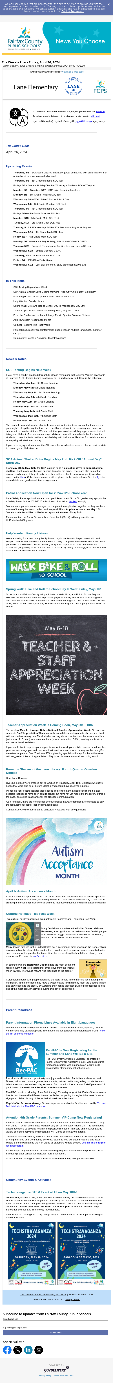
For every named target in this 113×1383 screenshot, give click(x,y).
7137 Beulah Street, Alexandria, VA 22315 (43, 1294)
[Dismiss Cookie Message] (108, 3)
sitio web (95, 116)
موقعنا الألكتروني (83, 121)
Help (72, 1375)
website (100, 111)
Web (67, 1299)
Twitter (76, 1299)
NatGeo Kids (39, 956)
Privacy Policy (45, 1375)
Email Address (10, 1319)
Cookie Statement (72, 11)
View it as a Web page (73, 72)
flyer (22, 477)
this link (73, 501)
